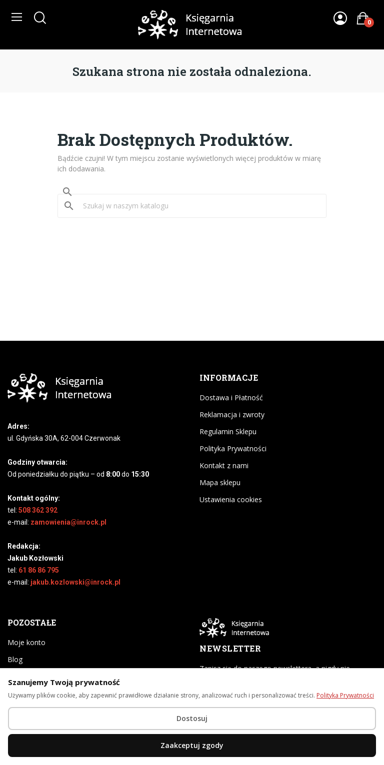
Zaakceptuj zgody (192, 745)
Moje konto (27, 642)
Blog (15, 659)
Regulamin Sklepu (228, 431)
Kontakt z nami (224, 465)
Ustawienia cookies (231, 499)
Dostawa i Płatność (231, 397)
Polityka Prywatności (233, 448)
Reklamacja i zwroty (232, 414)
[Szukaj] (198, 205)
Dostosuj (192, 718)
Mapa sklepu (220, 482)
